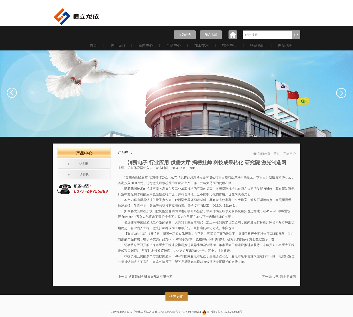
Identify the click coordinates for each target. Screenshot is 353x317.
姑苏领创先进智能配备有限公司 (150, 276)
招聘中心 (229, 45)
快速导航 (176, 297)
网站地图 (285, 45)
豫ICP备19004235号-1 (167, 311)
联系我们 (257, 45)
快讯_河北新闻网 (284, 276)
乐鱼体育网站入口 (140, 168)
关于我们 (118, 45)
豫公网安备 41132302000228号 (224, 311)
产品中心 (173, 45)
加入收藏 (211, 34)
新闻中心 (145, 45)
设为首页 (185, 34)
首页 (93, 45)
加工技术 (201, 45)
